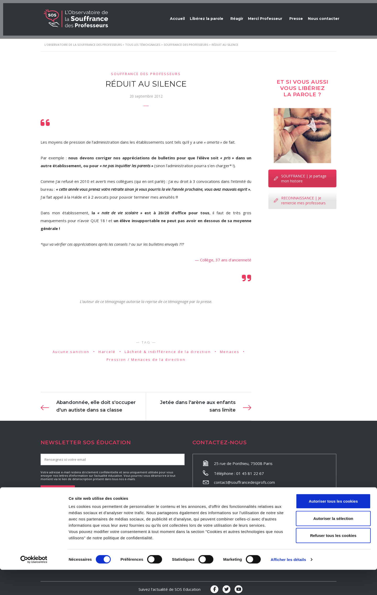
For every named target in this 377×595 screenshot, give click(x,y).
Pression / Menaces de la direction (146, 357)
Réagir (228, 15)
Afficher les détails (288, 584)
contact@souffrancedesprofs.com (244, 479)
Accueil (165, 15)
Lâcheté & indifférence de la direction (168, 348)
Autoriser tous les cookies (333, 526)
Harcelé (107, 348)
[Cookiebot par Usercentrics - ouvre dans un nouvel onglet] (34, 585)
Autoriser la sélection (333, 543)
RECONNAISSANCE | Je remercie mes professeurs (300, 198)
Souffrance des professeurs (146, 71)
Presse (291, 15)
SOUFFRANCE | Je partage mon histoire (300, 176)
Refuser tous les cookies (333, 560)
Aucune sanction (71, 348)
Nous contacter (322, 15)
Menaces (230, 348)
